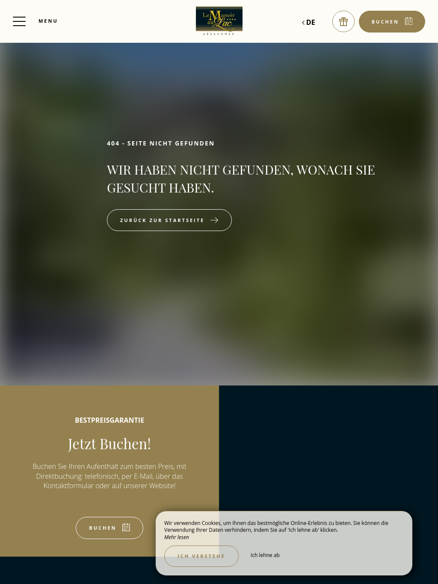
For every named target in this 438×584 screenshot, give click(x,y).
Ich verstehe (201, 556)
